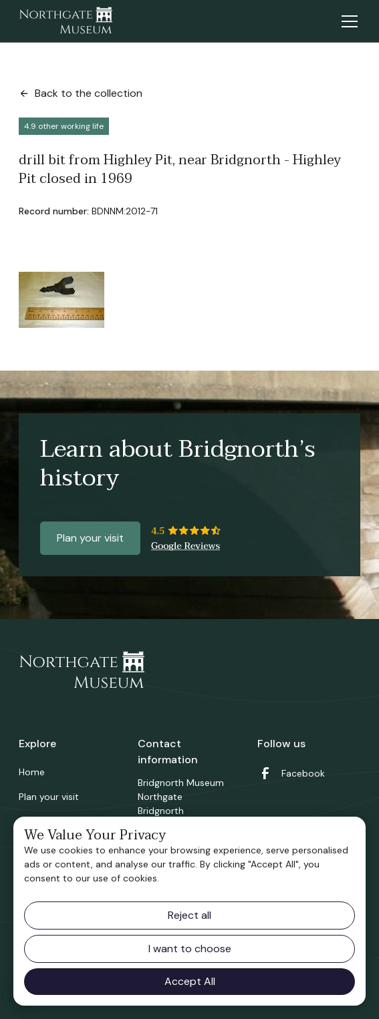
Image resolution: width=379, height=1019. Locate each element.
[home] (65, 21)
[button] (347, 21)
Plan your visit (90, 538)
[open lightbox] (61, 300)
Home (32, 772)
